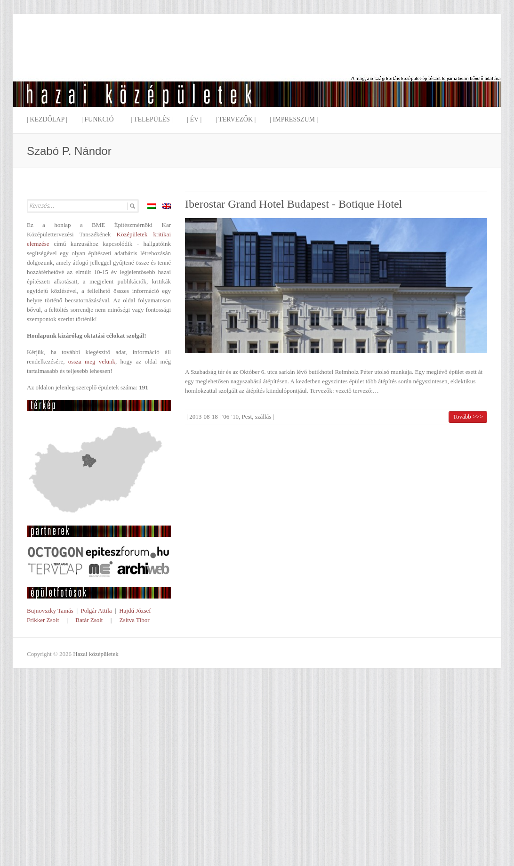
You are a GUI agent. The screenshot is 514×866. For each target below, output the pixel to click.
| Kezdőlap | (47, 119)
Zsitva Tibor (135, 619)
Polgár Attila (96, 610)
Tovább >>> (468, 416)
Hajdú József (135, 610)
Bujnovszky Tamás (50, 610)
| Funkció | (99, 119)
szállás (263, 416)
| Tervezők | (236, 119)
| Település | (152, 119)
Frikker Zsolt (43, 619)
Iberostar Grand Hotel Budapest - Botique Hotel (293, 204)
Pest (246, 416)
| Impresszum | (294, 119)
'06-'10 (230, 416)
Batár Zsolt (89, 619)
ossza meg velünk (91, 361)
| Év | (194, 119)
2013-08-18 (203, 416)
